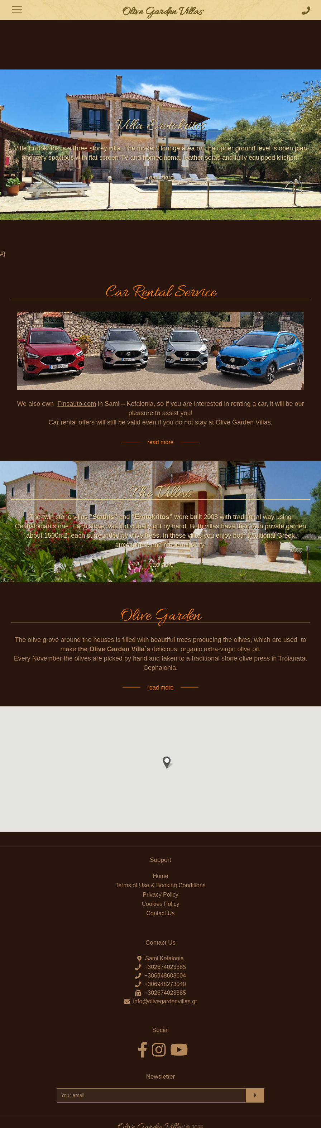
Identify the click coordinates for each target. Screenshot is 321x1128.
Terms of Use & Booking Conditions (160, 851)
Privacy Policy (160, 860)
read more (161, 143)
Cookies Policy (160, 870)
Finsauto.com (76, 369)
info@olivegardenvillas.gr (165, 967)
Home (160, 842)
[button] (166, 728)
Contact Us (160, 879)
